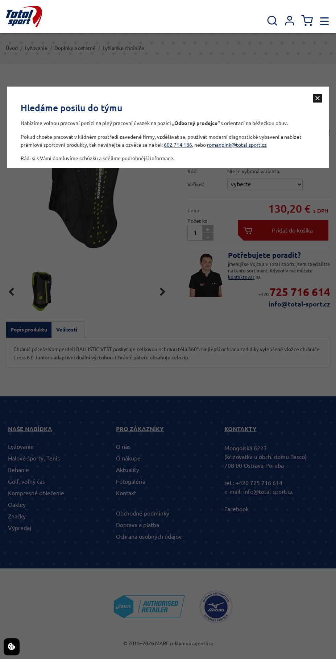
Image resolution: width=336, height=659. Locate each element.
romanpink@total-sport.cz (237, 145)
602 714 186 (178, 145)
